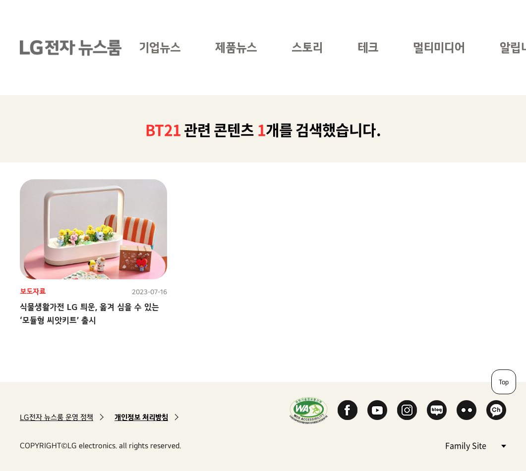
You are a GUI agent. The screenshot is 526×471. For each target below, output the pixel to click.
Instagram (407, 410)
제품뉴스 (236, 47)
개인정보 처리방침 (141, 417)
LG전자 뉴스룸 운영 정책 (56, 417)
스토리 (307, 47)
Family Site (475, 445)
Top (504, 382)
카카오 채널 (496, 410)
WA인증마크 (309, 410)
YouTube (377, 410)
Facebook (347, 410)
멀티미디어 (439, 47)
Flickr (466, 410)
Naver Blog (437, 410)
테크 (367, 47)
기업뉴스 (159, 47)
